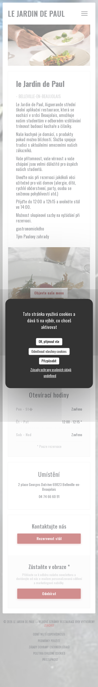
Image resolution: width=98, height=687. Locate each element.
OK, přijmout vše (49, 341)
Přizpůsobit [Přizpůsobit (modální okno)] (49, 360)
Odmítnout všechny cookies (49, 351)
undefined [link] (50, 375)
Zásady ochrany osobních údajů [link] (50, 369)
